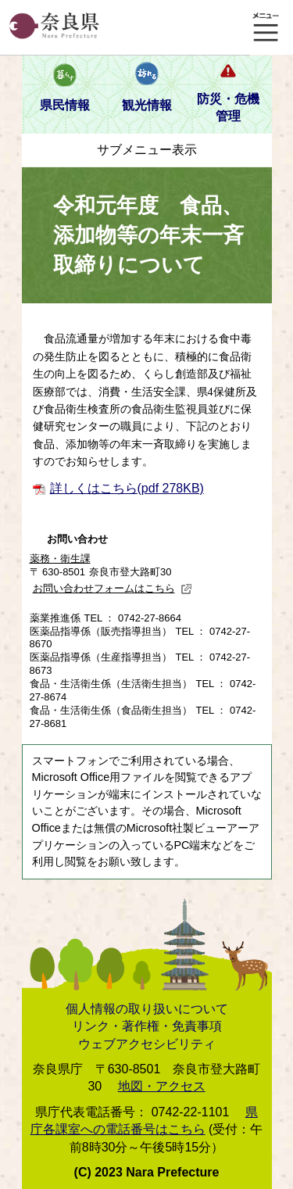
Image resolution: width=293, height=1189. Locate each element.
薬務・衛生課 (60, 558)
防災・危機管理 (228, 107)
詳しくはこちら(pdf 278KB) (127, 488)
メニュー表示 (265, 27)
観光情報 (147, 105)
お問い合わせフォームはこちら (112, 588)
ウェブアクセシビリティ (147, 1044)
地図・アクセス (161, 1086)
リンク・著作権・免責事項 (147, 1026)
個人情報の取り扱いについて (147, 1008)
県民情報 (65, 105)
